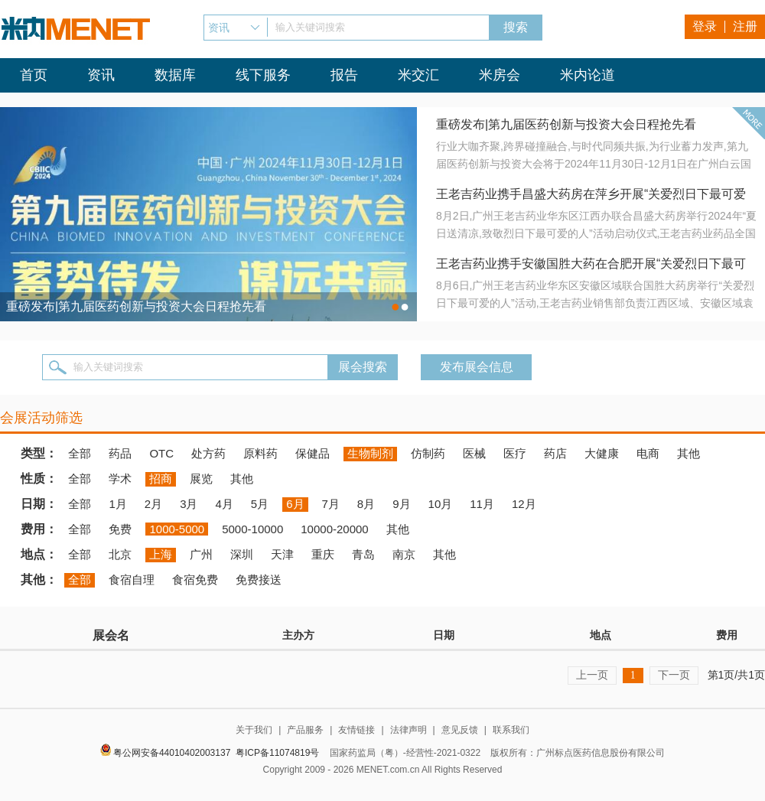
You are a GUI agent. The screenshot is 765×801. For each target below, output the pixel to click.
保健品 (312, 453)
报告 (344, 75)
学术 (120, 478)
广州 (201, 554)
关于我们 (254, 729)
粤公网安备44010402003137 (171, 752)
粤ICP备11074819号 (277, 752)
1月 (117, 503)
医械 (474, 453)
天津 (282, 554)
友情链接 (356, 729)
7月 (331, 503)
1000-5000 (176, 529)
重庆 (322, 554)
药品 (120, 453)
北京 (120, 554)
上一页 (592, 675)
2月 (153, 503)
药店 (555, 453)
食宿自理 (132, 579)
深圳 (241, 554)
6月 (295, 503)
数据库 (175, 75)
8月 (366, 503)
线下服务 (263, 75)
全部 (79, 453)
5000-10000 (252, 529)
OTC (161, 453)
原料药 (260, 453)
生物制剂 (370, 453)
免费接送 (259, 579)
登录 (704, 26)
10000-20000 (334, 529)
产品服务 (305, 729)
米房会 (499, 75)
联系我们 (511, 729)
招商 (160, 478)
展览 (201, 478)
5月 (260, 503)
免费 (120, 529)
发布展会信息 (476, 366)
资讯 (101, 75)
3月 (188, 503)
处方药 (208, 453)
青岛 (363, 554)
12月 (524, 503)
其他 (688, 453)
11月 (482, 503)
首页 (33, 75)
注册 (745, 26)
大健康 (601, 453)
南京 (403, 554)
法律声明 (408, 729)
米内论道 (587, 75)
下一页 (674, 675)
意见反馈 (459, 729)
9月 (401, 503)
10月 (440, 503)
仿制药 (428, 453)
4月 (224, 503)
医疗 (514, 453)
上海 (160, 554)
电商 (647, 453)
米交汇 (418, 75)
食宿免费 (195, 579)
